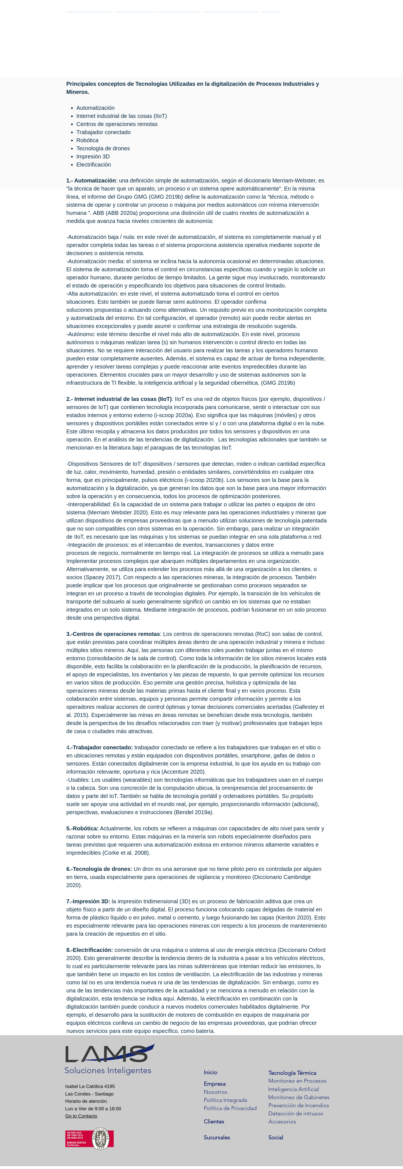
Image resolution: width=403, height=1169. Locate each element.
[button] (88, 19)
